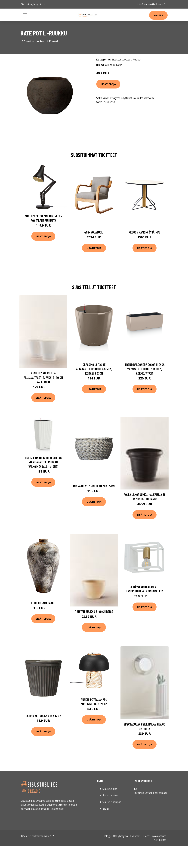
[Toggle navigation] (25, 15)
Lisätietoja (108, 84)
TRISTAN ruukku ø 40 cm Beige (94, 611)
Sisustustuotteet (35, 41)
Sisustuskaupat (111, 802)
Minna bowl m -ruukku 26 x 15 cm (94, 486)
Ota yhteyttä (120, 836)
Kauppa (158, 15)
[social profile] (44, 4)
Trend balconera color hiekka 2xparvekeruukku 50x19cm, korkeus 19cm (144, 369)
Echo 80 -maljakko (43, 603)
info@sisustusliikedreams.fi (151, 4)
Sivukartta (160, 840)
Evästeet (135, 836)
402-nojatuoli (94, 232)
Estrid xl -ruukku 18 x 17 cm (43, 716)
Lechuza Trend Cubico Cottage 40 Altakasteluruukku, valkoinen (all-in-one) (43, 462)
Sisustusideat (110, 795)
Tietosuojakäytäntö (154, 836)
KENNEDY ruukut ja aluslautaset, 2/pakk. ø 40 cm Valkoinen (43, 377)
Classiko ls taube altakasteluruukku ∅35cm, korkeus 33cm (94, 369)
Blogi (105, 808)
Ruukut (53, 41)
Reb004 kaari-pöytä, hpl (144, 232)
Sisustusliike (109, 789)
